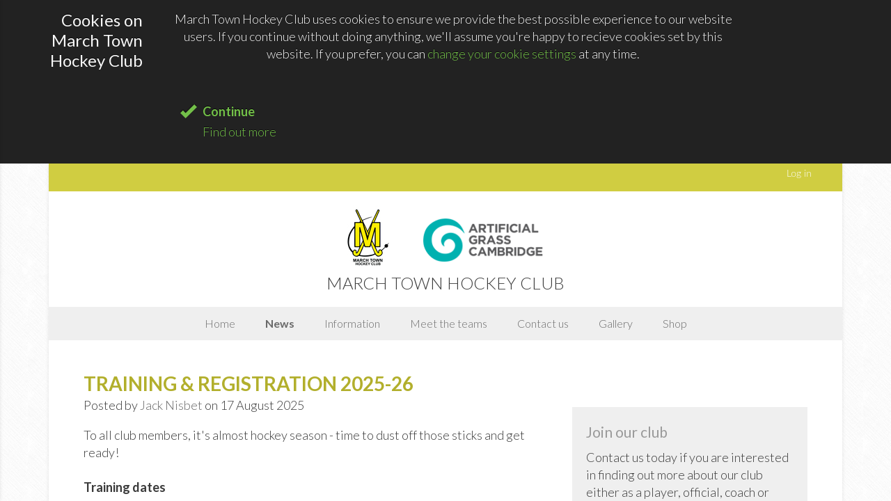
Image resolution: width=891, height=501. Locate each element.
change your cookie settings (501, 53)
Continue (229, 111)
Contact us (543, 323)
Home (220, 323)
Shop (675, 323)
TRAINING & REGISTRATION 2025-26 (248, 383)
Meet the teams (448, 323)
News (279, 323)
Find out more (239, 131)
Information (352, 323)
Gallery (616, 323)
